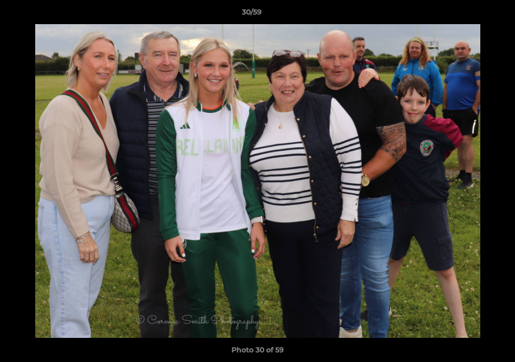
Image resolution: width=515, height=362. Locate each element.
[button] (473, 14)
